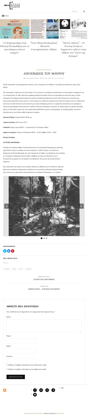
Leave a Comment (59, 78)
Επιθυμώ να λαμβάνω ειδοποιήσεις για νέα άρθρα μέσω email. (27, 369)
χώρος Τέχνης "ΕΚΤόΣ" (44, 70)
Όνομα (9, 336)
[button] (6, 206)
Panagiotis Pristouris (33, 78)
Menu (6, 16)
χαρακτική (28, 269)
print (20, 269)
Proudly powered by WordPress (33, 413)
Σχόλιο (9, 317)
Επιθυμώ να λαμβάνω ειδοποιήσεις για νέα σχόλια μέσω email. (27, 365)
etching (6, 269)
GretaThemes (60, 413)
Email (8, 346)
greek (14, 269)
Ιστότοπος (9, 356)
